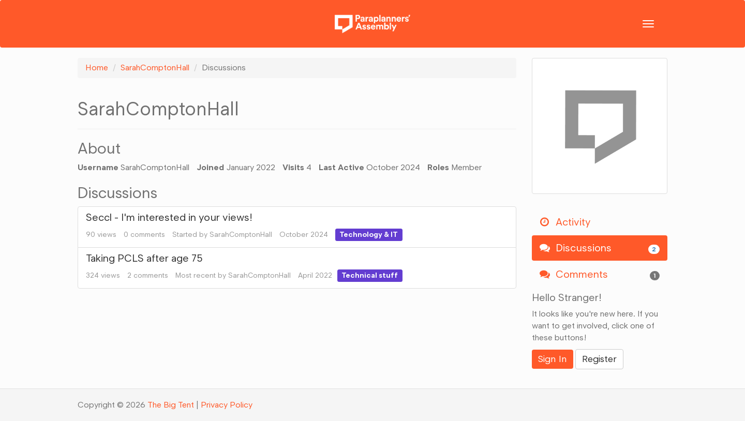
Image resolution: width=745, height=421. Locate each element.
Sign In (552, 359)
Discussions (600, 247)
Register (599, 359)
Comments (600, 274)
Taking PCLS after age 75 (144, 258)
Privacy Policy (226, 405)
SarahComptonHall (241, 234)
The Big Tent (170, 405)
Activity (565, 222)
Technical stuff (369, 275)
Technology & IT (368, 234)
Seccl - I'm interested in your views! (169, 217)
